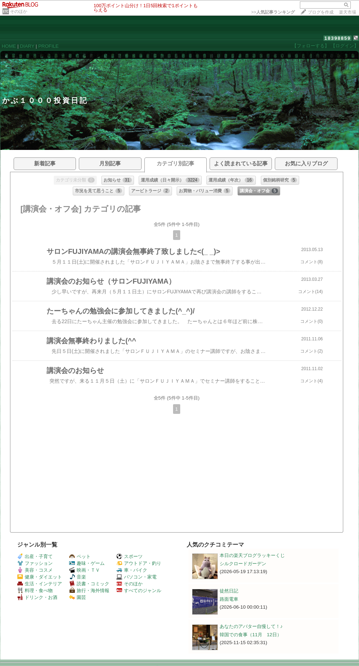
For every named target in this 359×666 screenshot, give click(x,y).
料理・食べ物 (35, 590)
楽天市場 (347, 12)
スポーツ (129, 556)
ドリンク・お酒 (37, 597)
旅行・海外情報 (89, 590)
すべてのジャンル (138, 590)
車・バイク (131, 570)
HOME (9, 46)
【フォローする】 (310, 45)
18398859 (337, 38)
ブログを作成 (321, 12)
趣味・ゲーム (87, 563)
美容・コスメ (35, 570)
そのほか (18, 11)
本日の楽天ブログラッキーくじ (252, 555)
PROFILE (48, 46)
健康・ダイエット (39, 577)
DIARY (27, 46)
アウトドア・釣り (138, 563)
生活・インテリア (39, 583)
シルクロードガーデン (243, 563)
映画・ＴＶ (84, 570)
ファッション (35, 563)
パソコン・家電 (136, 577)
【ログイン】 (345, 45)
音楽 (77, 577)
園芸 (77, 597)
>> (273, 12)
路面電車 (229, 599)
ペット (80, 556)
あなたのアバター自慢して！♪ (251, 626)
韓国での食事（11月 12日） (251, 634)
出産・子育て (35, 556)
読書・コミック (89, 583)
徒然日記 (229, 591)
